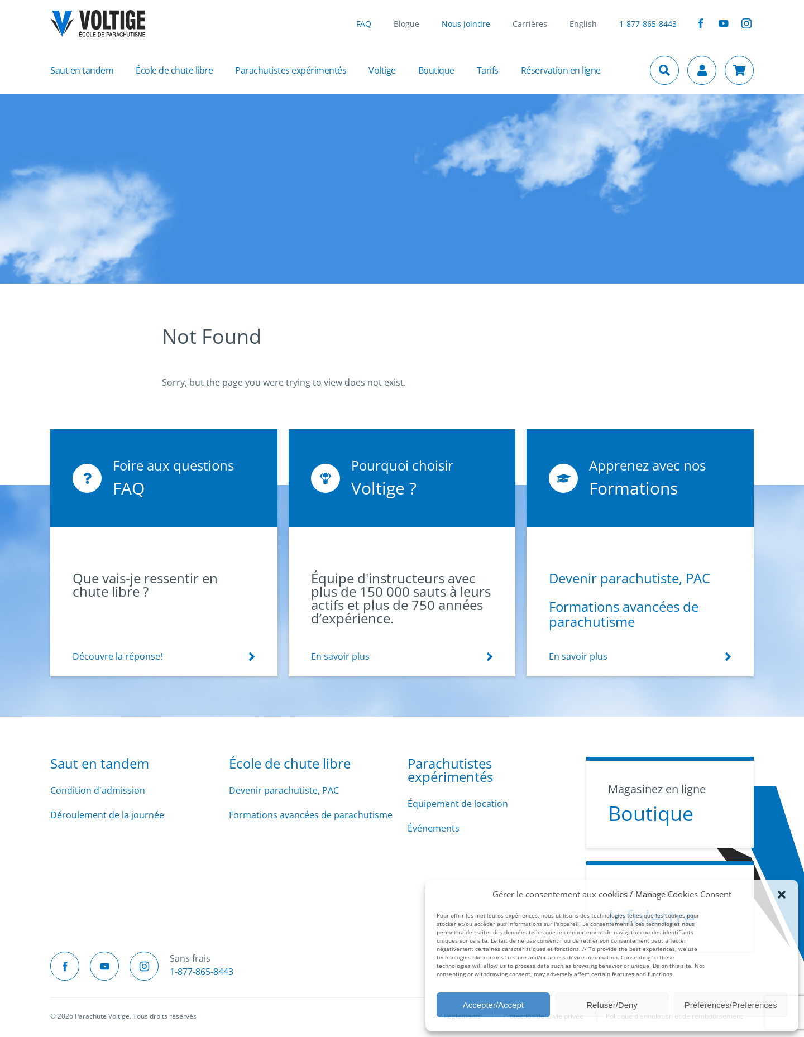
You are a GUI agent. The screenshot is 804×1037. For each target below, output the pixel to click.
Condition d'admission (97, 790)
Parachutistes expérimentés (290, 70)
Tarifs (488, 70)
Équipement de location (458, 804)
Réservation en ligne (561, 70)
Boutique (436, 70)
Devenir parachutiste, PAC (629, 578)
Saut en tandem (81, 70)
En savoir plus (340, 656)
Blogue (406, 23)
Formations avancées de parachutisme (623, 614)
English (583, 23)
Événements (434, 828)
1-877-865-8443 (648, 23)
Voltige (382, 70)
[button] (781, 894)
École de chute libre (174, 70)
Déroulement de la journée (107, 815)
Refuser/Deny (612, 1005)
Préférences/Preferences (731, 1005)
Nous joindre (466, 23)
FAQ (363, 23)
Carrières (530, 23)
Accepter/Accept (493, 1005)
